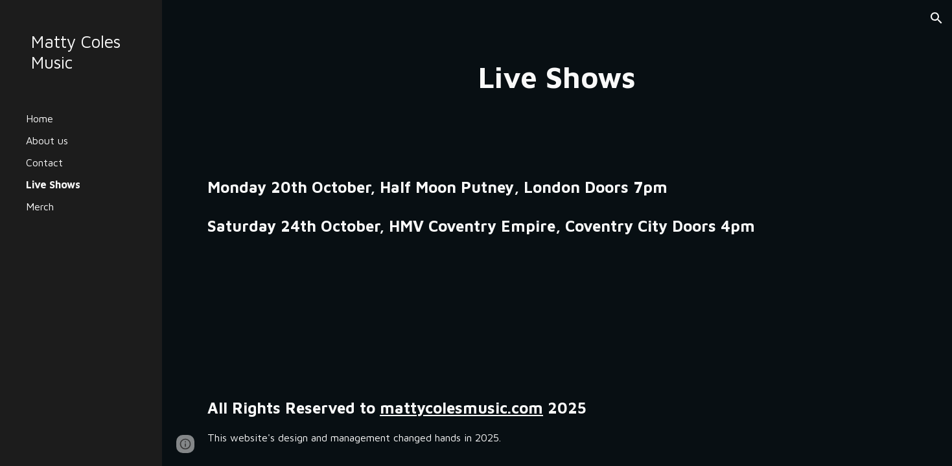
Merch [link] (40, 206)
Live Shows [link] (53, 184)
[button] (936, 18)
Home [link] (39, 118)
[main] (557, 77)
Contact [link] (44, 162)
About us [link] (47, 140)
